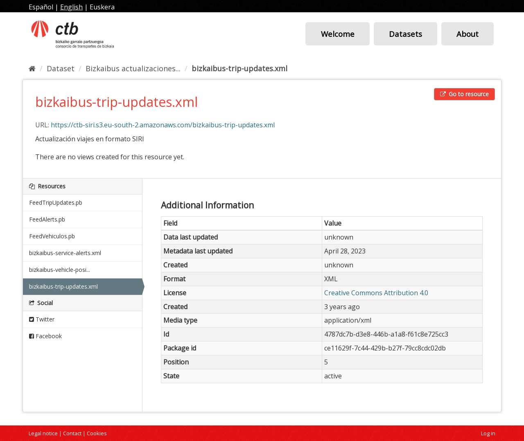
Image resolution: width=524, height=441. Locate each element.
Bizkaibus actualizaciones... (133, 68)
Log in (488, 433)
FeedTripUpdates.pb (55, 202)
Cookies (97, 433)
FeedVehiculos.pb (52, 236)
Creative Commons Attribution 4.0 (376, 292)
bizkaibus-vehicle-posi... (59, 270)
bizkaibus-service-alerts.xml (65, 253)
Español (41, 6)
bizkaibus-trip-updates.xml (239, 68)
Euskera (102, 6)
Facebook (45, 336)
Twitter (41, 319)
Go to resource (464, 94)
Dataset (61, 68)
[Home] (32, 68)
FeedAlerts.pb (47, 219)
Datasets (405, 34)
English (71, 6)
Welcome (338, 34)
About (467, 34)
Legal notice (43, 433)
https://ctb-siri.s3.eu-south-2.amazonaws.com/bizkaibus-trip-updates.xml (163, 124)
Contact (72, 433)
